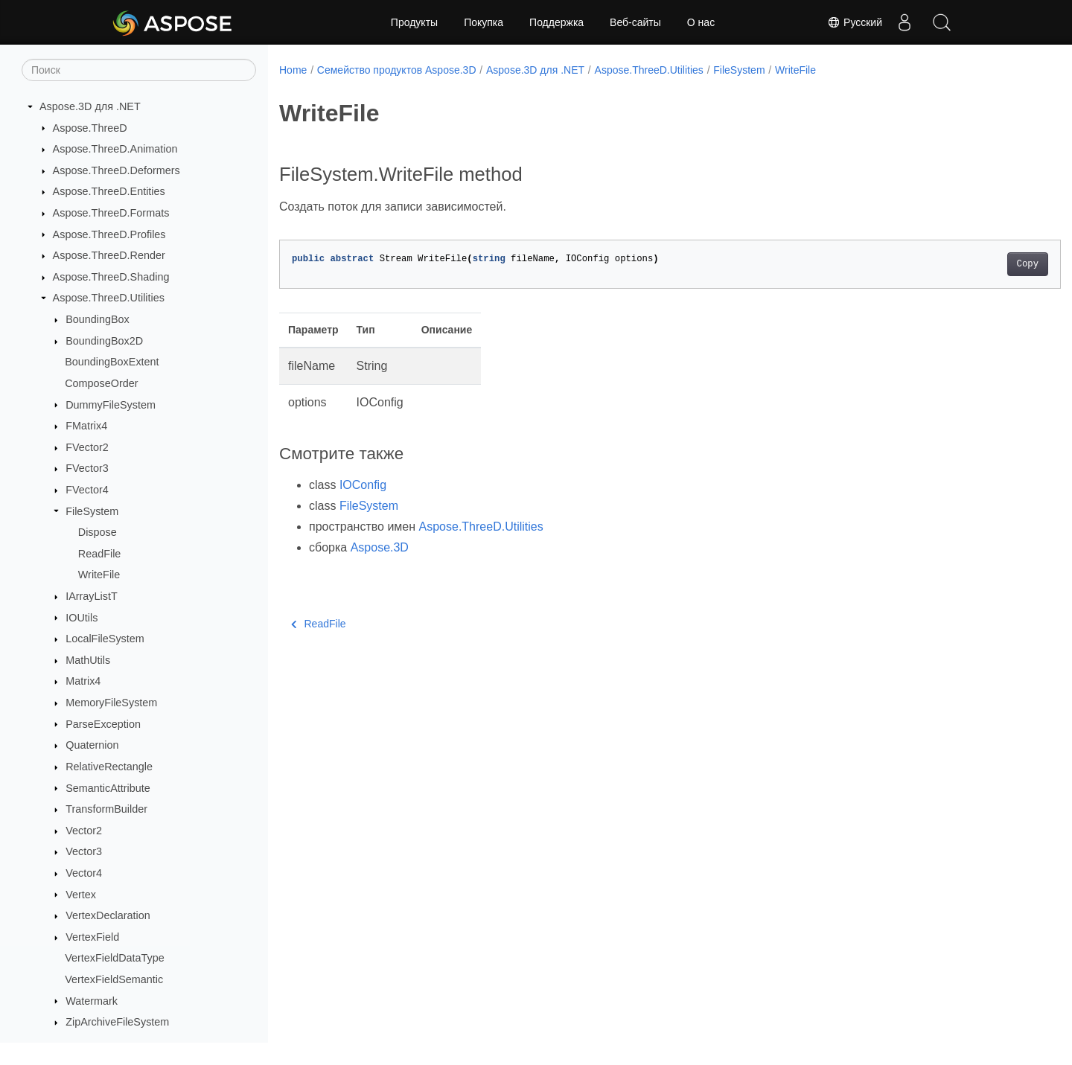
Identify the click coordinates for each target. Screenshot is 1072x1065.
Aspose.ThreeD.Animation (115, 149)
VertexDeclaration (108, 915)
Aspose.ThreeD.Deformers (116, 170)
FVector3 (87, 468)
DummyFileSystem (111, 405)
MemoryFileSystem (111, 703)
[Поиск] (139, 70)
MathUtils (88, 660)
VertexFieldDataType (115, 958)
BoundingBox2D (104, 341)
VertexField (92, 937)
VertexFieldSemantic (114, 979)
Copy (973, 264)
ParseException (103, 724)
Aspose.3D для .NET (90, 106)
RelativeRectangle (109, 767)
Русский (854, 22)
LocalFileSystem (105, 639)
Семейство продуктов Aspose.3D (396, 70)
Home (293, 70)
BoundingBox (98, 319)
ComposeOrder (101, 383)
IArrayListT (92, 596)
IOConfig (362, 485)
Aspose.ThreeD (90, 128)
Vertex (81, 895)
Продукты (414, 22)
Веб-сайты (635, 22)
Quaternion (92, 745)
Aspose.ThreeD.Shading (111, 277)
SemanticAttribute (108, 788)
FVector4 (87, 490)
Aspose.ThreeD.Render (109, 255)
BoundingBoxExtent (112, 362)
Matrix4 (83, 681)
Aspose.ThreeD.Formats (111, 213)
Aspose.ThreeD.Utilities (109, 298)
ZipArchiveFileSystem (117, 1022)
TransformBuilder (106, 809)
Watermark (92, 1001)
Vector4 (84, 873)
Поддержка (556, 22)
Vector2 (84, 831)
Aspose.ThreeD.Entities (109, 191)
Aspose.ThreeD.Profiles (109, 234)
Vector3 (84, 851)
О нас (701, 22)
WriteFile (99, 575)
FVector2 (87, 447)
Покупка (483, 22)
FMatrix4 (86, 426)
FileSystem (92, 511)
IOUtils (82, 618)
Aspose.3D (380, 547)
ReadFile (99, 554)
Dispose (97, 532)
